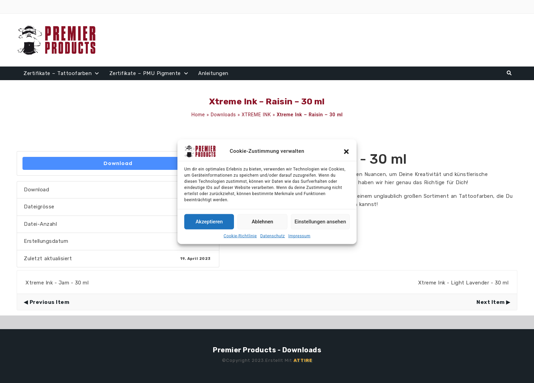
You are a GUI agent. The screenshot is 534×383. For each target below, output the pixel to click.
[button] (346, 151)
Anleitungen (213, 73)
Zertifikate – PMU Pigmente (145, 73)
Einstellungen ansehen (320, 222)
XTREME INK (256, 114)
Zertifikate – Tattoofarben (57, 73)
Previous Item (49, 302)
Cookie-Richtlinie (240, 235)
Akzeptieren (209, 222)
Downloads (223, 114)
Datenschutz (272, 235)
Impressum (299, 235)
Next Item (490, 302)
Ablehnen (262, 222)
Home (198, 114)
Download (118, 163)
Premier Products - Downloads (267, 350)
